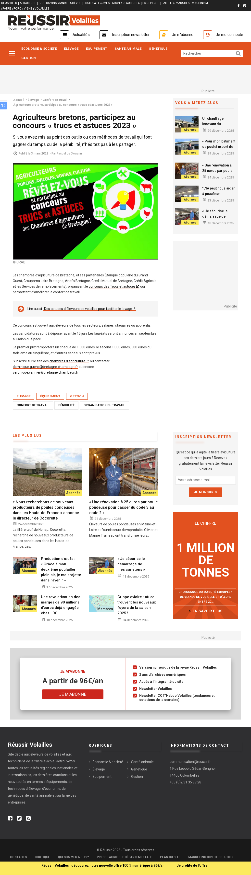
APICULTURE (28, 3)
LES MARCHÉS (179, 3)
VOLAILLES (42, 8)
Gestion (28, 58)
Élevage (71, 48)
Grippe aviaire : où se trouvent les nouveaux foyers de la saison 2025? (136, 605)
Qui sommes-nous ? (73, 857)
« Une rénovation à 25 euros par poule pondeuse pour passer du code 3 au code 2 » (123, 507)
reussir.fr (9, 3)
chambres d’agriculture (67, 361)
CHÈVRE (75, 3)
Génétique (158, 48)
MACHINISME (201, 3)
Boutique (42, 857)
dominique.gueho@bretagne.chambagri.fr (45, 367)
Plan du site (170, 857)
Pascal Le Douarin (69, 153)
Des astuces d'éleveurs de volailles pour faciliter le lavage (87, 309)
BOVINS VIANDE (57, 3)
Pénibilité (66, 405)
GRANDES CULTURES (126, 3)
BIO (41, 3)
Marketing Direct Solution (211, 857)
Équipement (96, 48)
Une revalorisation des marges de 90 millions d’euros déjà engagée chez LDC (60, 605)
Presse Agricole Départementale (124, 857)
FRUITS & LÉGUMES (97, 3)
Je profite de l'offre (192, 865)
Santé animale (128, 48)
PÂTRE (6, 8)
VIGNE (28, 8)
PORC (17, 8)
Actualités (81, 34)
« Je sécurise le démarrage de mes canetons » (214, 216)
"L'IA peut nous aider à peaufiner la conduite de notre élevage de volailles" (219, 196)
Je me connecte (229, 34)
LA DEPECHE (150, 3)
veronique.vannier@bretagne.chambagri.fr (46, 372)
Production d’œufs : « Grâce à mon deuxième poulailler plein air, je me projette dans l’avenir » (61, 569)
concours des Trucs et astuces (112, 286)
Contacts (18, 857)
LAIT (165, 3)
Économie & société (39, 48)
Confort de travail (33, 405)
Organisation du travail (104, 405)
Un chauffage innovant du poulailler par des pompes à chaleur (216, 127)
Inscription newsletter (131, 34)
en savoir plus (208, 611)
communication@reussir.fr (190, 762)
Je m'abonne (182, 34)
